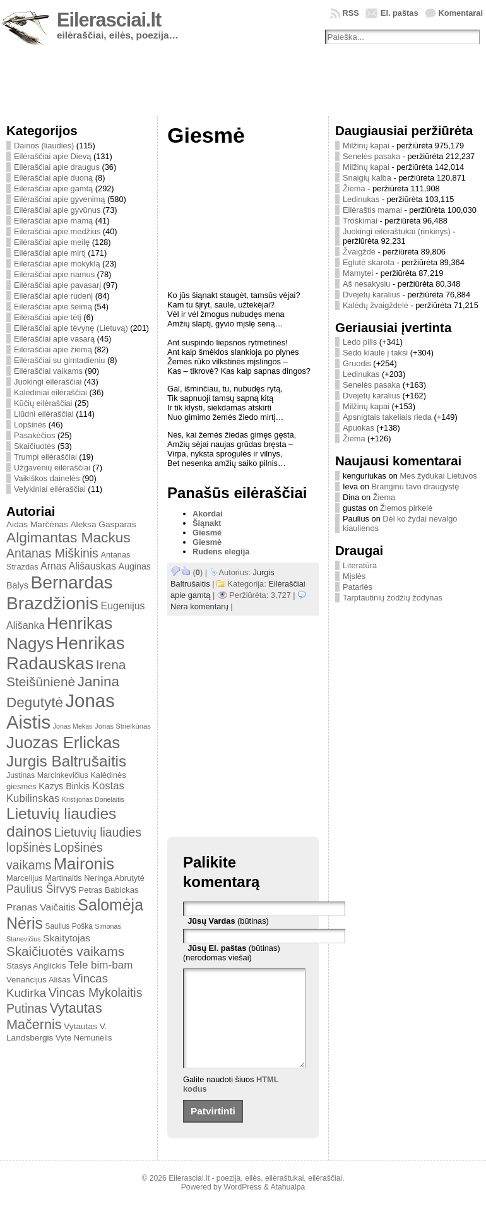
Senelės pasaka (371, 156)
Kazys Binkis (64, 786)
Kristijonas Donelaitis (93, 799)
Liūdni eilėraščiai (44, 414)
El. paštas (399, 13)
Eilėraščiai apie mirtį (50, 253)
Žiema (354, 188)
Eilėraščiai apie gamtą (53, 188)
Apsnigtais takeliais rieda (387, 417)
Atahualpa (287, 1206)
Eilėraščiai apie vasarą (54, 338)
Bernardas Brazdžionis (59, 592)
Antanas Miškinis (52, 553)
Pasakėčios (34, 435)
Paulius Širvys (41, 889)
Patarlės (357, 587)
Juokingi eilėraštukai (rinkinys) (397, 231)
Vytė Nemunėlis (84, 1037)
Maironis (84, 864)
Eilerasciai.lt (109, 20)
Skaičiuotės (34, 446)
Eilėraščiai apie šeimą (53, 306)
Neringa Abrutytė (114, 878)
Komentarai (461, 13)
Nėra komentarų (199, 606)
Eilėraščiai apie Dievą (52, 156)
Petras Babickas (108, 890)
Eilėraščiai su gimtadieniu (59, 360)
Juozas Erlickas (63, 742)
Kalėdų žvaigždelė (375, 305)
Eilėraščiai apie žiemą (53, 349)
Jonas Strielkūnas (123, 726)
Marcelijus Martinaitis (44, 878)
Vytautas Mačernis (54, 1016)
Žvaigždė (359, 251)
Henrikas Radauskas (65, 653)
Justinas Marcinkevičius (47, 775)
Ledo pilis (360, 342)
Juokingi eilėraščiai (47, 381)
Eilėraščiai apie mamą (53, 220)
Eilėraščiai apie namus (54, 274)
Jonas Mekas (73, 726)
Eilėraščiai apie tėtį (47, 317)
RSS (351, 13)
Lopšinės (30, 424)
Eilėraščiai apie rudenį (53, 296)
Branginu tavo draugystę (415, 486)
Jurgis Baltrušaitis (66, 761)
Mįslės (354, 576)
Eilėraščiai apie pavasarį (57, 285)
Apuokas (358, 428)
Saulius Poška (69, 926)
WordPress (242, 1206)
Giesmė (207, 532)
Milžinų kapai (366, 145)
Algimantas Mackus (68, 537)
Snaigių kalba (367, 177)
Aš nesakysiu (366, 284)
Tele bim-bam (100, 965)
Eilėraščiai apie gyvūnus (57, 210)
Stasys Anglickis (36, 965)
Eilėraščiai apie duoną (53, 177)
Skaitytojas (66, 938)
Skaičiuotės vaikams (65, 951)
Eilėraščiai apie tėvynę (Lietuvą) (71, 328)
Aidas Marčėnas (37, 524)
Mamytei (358, 273)
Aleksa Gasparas (103, 524)
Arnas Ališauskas (78, 566)
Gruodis (357, 363)
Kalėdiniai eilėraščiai (50, 392)
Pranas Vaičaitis (41, 907)
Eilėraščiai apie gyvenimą (59, 199)
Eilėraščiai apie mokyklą (57, 263)
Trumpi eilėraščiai (45, 457)
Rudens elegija (221, 551)
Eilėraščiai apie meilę (52, 242)
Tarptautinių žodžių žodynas (392, 597)
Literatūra (360, 565)
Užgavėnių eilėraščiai (52, 467)
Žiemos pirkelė (406, 508)
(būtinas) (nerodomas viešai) (231, 952)
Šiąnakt (207, 523)
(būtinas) (228, 921)
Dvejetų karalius (371, 294)
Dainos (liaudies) (44, 145)
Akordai (208, 513)
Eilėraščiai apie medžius (57, 231)
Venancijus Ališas (38, 979)
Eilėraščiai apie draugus (57, 167)
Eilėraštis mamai (372, 210)
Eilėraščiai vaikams (48, 371)
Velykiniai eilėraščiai (50, 489)
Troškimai (360, 220)
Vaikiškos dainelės (47, 478)
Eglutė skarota (368, 262)
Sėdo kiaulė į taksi (375, 352)
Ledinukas (361, 199)
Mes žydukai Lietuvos (438, 475)
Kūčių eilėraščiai (43, 403)
